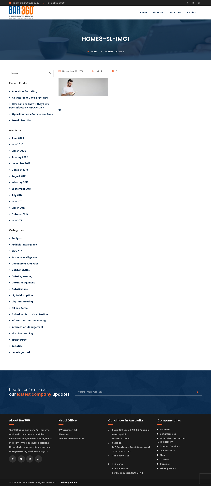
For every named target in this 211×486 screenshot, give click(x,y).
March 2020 (19, 151)
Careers (164, 459)
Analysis (17, 238)
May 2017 (17, 201)
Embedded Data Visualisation (30, 314)
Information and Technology (29, 320)
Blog (162, 455)
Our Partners (167, 450)
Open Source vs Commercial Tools (33, 114)
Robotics (17, 346)
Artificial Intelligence (24, 244)
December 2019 (21, 163)
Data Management (23, 282)
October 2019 (20, 170)
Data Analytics (21, 270)
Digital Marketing (22, 301)
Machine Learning (22, 333)
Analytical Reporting (24, 91)
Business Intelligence (24, 257)
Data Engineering (22, 276)
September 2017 (21, 189)
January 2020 (20, 157)
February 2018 (20, 182)
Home (143, 12)
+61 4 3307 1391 (120, 455)
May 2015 (17, 220)
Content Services (170, 446)
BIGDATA (17, 251)
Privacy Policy (168, 468)
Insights (191, 12)
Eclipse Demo (20, 308)
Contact (165, 464)
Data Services (168, 433)
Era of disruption (22, 120)
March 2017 (18, 207)
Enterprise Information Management (171, 440)
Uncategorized (21, 352)
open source (19, 339)
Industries (175, 12)
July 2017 (17, 195)
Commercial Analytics (25, 263)
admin (97, 71)
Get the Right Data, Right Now (30, 97)
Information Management (27, 327)
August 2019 (19, 176)
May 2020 (17, 144)
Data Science (20, 289)
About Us (157, 12)
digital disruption (22, 295)
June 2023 (18, 138)
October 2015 (20, 214)
